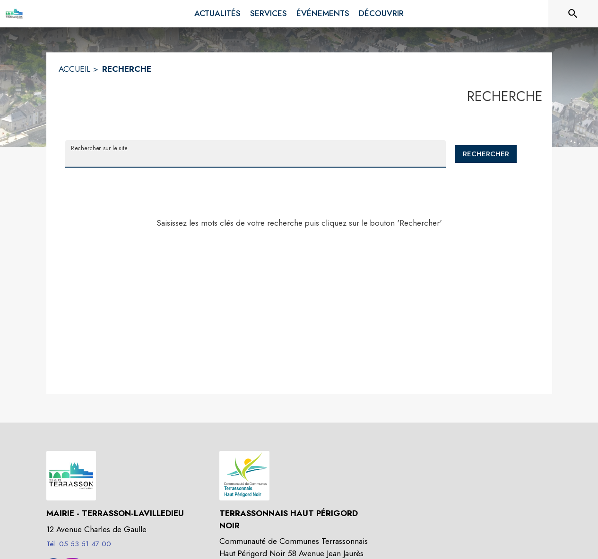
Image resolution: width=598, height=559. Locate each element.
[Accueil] (14, 13)
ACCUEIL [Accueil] (74, 69)
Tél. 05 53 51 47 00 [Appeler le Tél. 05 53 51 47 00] (78, 544)
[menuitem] (217, 13)
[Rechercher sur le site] (573, 14)
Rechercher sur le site (99, 148)
